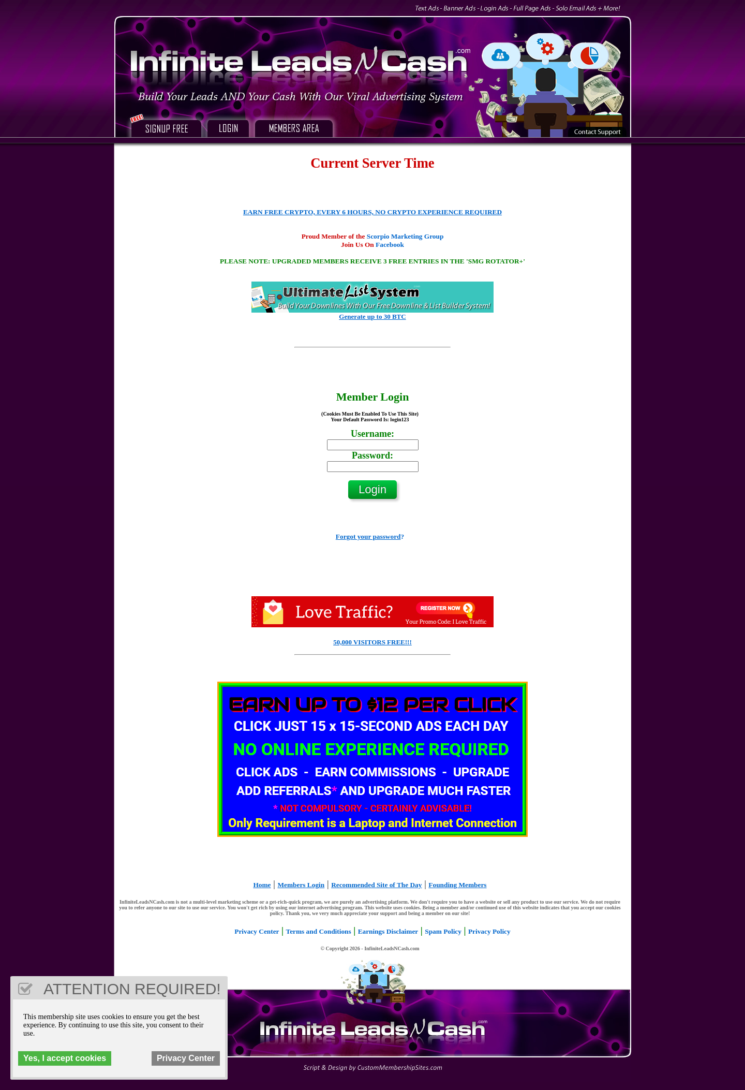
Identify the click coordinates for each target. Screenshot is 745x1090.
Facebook (390, 244)
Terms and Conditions (318, 931)
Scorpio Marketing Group (405, 236)
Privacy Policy (489, 931)
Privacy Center (256, 931)
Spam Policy (443, 931)
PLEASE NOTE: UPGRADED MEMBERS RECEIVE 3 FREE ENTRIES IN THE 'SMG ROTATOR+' (372, 261)
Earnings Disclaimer (388, 931)
